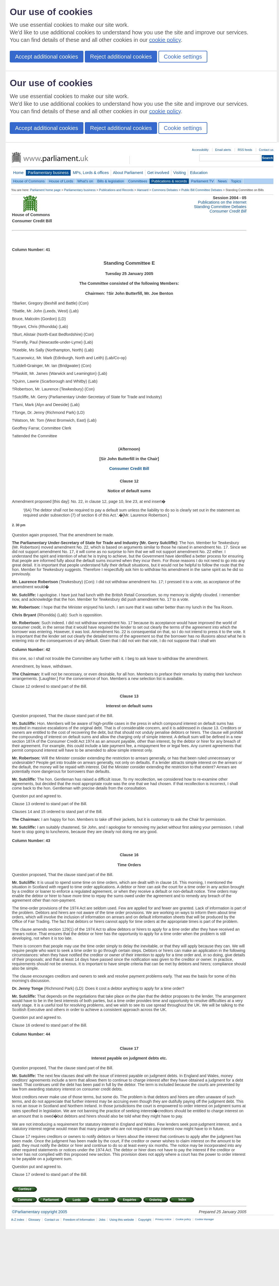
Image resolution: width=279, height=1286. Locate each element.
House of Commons (29, 181)
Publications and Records (116, 190)
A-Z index (17, 1219)
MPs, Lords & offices (91, 172)
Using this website (121, 1219)
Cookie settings (183, 57)
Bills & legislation (110, 181)
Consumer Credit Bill (129, 468)
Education (199, 172)
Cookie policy (183, 1219)
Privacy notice (163, 1219)
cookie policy (165, 40)
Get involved (158, 172)
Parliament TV (202, 181)
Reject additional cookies (121, 57)
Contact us (266, 149)
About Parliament (128, 172)
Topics (236, 181)
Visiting (179, 172)
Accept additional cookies (46, 57)
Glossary (34, 1219)
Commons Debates (165, 190)
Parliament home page (45, 190)
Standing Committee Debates (220, 206)
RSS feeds (245, 149)
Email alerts (223, 149)
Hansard (142, 190)
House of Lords (61, 181)
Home (18, 172)
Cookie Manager (204, 1219)
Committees (137, 181)
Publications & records (169, 181)
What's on (85, 181)
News (222, 181)
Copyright (144, 1219)
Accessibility (200, 149)
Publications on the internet (222, 202)
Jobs (102, 1219)
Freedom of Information (79, 1219)
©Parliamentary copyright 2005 (39, 1212)
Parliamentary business (48, 172)
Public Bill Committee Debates (201, 190)
